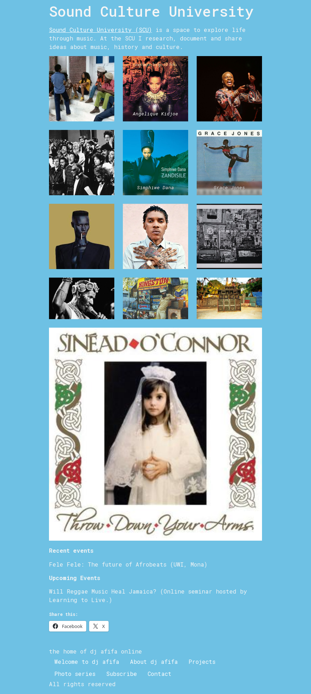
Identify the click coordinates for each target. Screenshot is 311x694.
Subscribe (121, 673)
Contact (159, 673)
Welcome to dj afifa (86, 661)
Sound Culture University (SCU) (100, 29)
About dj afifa (154, 661)
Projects (202, 661)
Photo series (75, 673)
